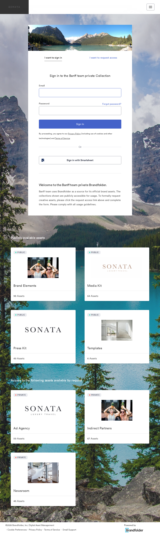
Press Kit (19, 348)
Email (42, 85)
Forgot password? (111, 103)
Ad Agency (21, 428)
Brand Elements (24, 286)
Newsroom (21, 491)
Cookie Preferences (17, 529)
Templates (94, 348)
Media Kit (94, 286)
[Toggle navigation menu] (150, 7)
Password (44, 103)
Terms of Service (62, 138)
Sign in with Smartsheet (67, 160)
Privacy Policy (74, 133)
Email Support (69, 529)
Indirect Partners (99, 428)
